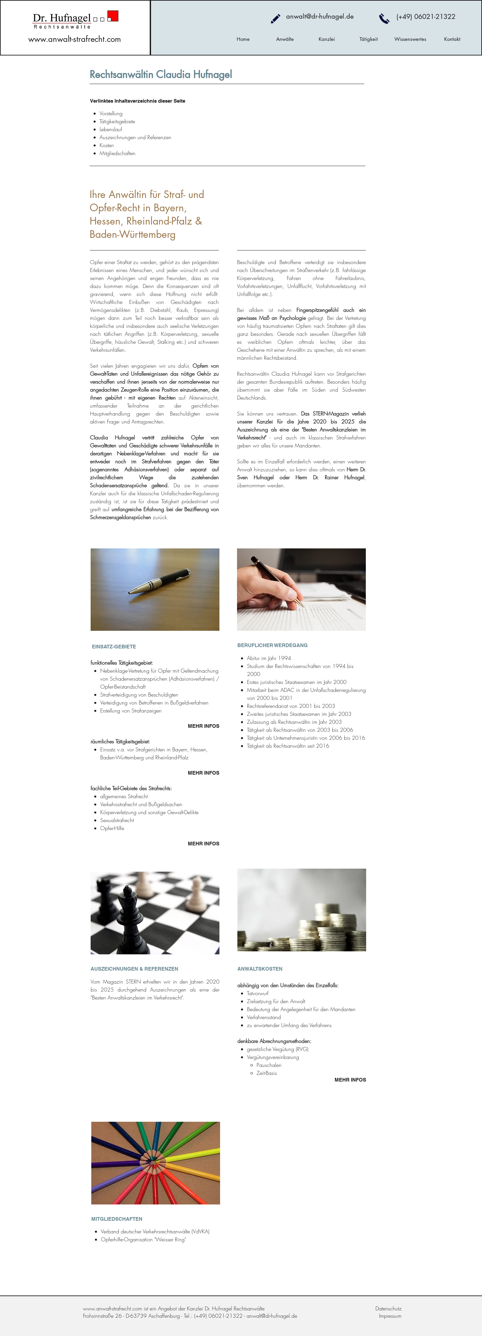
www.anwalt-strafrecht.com (74, 39)
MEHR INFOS (203, 726)
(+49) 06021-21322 (425, 16)
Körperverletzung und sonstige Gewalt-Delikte (149, 812)
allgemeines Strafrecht (124, 796)
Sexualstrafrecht (117, 820)
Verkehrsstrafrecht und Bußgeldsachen (141, 804)
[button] (285, 39)
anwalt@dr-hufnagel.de (320, 16)
